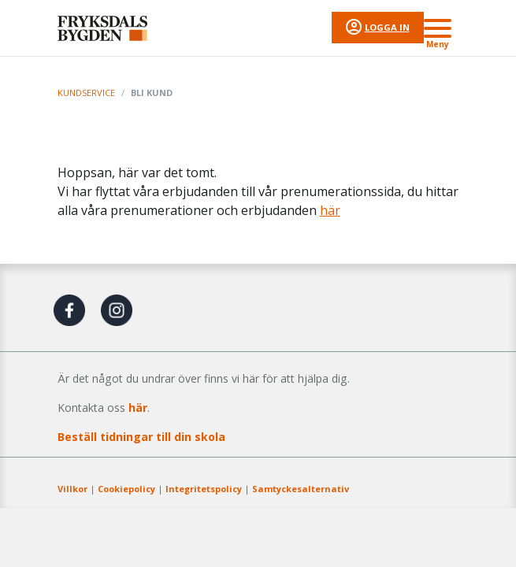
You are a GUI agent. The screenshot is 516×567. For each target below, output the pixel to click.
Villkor (72, 489)
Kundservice (86, 92)
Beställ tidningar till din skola (141, 436)
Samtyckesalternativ (300, 489)
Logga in (387, 27)
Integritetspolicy (203, 489)
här (330, 210)
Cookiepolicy (126, 489)
